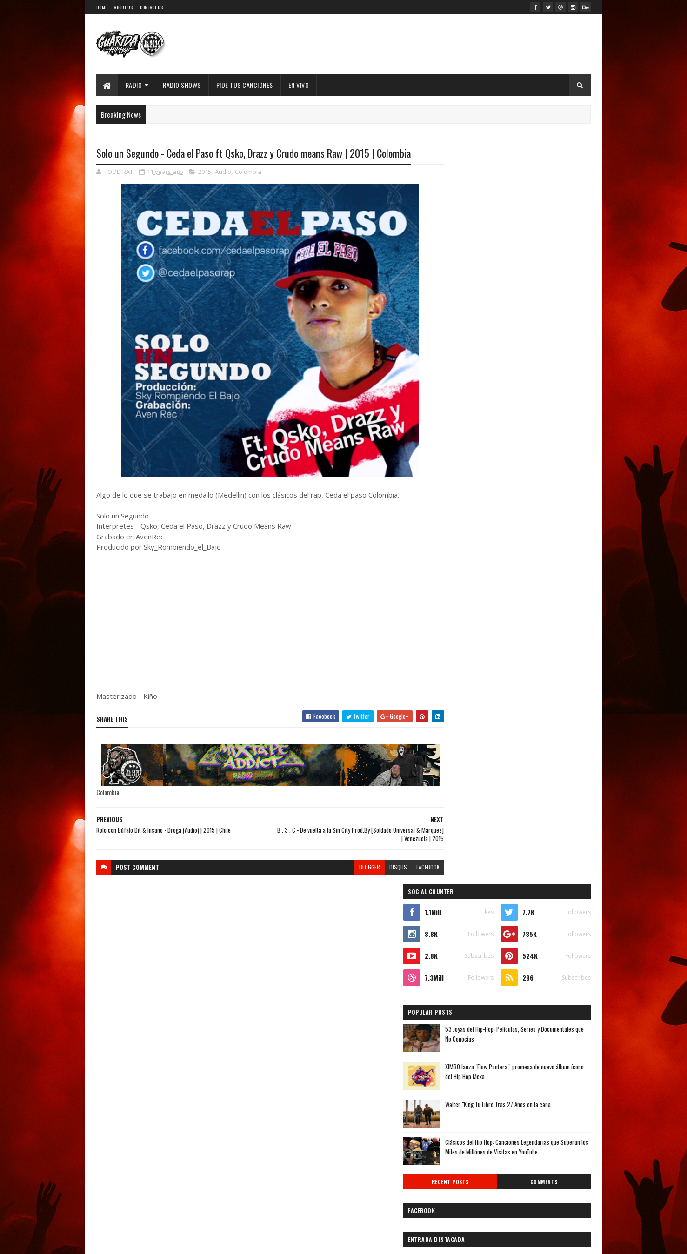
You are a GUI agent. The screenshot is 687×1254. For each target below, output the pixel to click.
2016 (460, 904)
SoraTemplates (178, 1241)
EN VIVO (298, 85)
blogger (350, 867)
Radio (134, 85)
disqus (379, 867)
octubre (462, 955)
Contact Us (151, 7)
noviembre (466, 942)
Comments (553, 443)
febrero (462, 1056)
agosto (461, 980)
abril (458, 1030)
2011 (460, 1124)
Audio (223, 172)
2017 (460, 891)
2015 (204, 172)
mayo (458, 1018)
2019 (460, 865)
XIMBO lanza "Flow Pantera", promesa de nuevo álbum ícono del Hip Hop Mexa (531, 331)
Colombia (248, 172)
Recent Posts (479, 443)
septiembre (467, 967)
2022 (461, 825)
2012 (460, 1111)
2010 (460, 1137)
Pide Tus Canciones (244, 85)
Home (101, 7)
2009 (461, 1150)
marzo (460, 1043)
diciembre (465, 929)
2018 (460, 878)
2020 (461, 852)
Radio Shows (182, 85)
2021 (460, 838)
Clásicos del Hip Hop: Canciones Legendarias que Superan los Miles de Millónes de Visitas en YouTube (536, 412)
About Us (123, 7)
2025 (461, 786)
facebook (409, 867)
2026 (461, 773)
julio (457, 992)
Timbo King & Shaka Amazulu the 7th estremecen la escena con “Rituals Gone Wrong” (507, 532)
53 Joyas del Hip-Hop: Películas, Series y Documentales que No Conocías (531, 294)
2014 (460, 1085)
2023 (461, 812)
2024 (461, 799)
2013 (460, 1098)
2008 (461, 1163)
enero (459, 1069)
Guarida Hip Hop (252, 1241)
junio (458, 1005)
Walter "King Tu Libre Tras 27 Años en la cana (537, 364)
